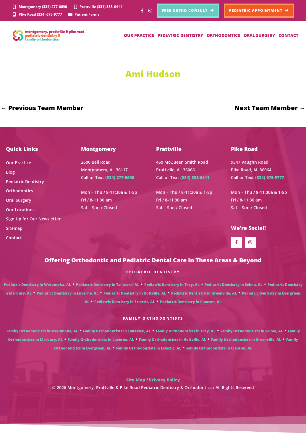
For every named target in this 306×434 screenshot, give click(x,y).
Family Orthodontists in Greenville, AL (246, 340)
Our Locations (20, 210)
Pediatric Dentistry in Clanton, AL (190, 302)
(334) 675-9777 (269, 178)
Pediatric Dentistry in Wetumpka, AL (37, 285)
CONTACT (288, 35)
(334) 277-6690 (119, 178)
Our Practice (18, 163)
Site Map (135, 380)
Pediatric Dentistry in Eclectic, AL (124, 302)
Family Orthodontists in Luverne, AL (101, 340)
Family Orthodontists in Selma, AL (252, 331)
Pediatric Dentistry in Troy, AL (172, 285)
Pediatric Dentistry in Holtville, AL (134, 294)
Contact (14, 237)
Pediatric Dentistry (25, 182)
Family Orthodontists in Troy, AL (186, 331)
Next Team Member (269, 108)
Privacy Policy (164, 380)
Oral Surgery (18, 200)
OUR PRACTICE (139, 35)
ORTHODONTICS (223, 35)
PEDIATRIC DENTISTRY (180, 35)
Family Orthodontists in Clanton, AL (219, 349)
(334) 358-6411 (194, 178)
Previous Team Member (42, 108)
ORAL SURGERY (259, 35)
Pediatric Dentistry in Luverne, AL (67, 294)
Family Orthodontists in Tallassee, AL (117, 331)
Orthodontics (19, 191)
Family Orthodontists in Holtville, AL (172, 340)
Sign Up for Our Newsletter (33, 219)
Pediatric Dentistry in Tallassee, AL (107, 285)
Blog (10, 172)
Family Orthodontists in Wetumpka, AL (42, 331)
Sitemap (14, 228)
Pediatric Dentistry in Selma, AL (234, 285)
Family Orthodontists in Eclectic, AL (148, 349)
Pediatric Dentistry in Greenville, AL (204, 294)
